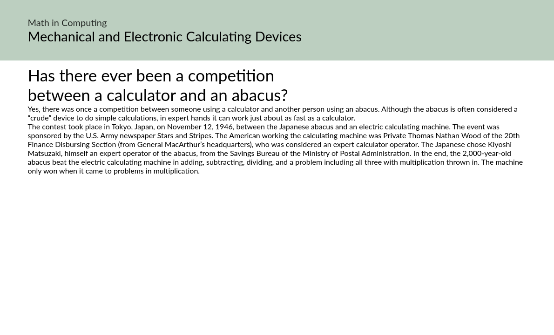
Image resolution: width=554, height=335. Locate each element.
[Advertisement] (277, 262)
